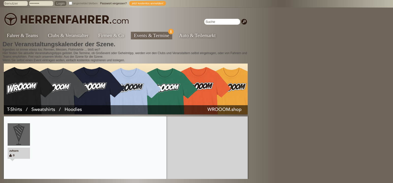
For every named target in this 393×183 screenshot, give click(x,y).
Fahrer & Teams (22, 35)
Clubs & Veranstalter (68, 35)
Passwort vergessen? (113, 3)
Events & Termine (153, 35)
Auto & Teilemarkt (197, 35)
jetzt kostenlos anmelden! (147, 3)
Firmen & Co (111, 35)
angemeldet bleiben (85, 3)
